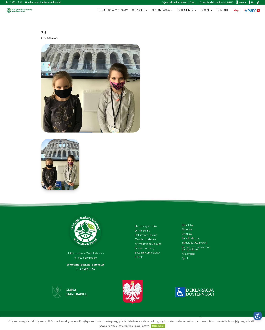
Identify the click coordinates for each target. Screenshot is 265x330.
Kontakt (222, 10)
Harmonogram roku (146, 226)
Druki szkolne (142, 230)
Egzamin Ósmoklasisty (147, 252)
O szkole (138, 10)
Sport (205, 10)
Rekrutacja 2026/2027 (113, 10)
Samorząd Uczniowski (194, 242)
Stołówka (187, 229)
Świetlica (187, 234)
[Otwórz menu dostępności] (258, 316)
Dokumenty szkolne (146, 235)
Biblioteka (187, 225)
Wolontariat (188, 254)
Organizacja (161, 10)
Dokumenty (185, 10)
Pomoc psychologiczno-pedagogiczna (196, 248)
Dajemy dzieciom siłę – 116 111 (179, 2)
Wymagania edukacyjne (148, 244)
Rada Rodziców (190, 238)
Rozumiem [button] (158, 326)
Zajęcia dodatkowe (145, 239)
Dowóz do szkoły (145, 248)
